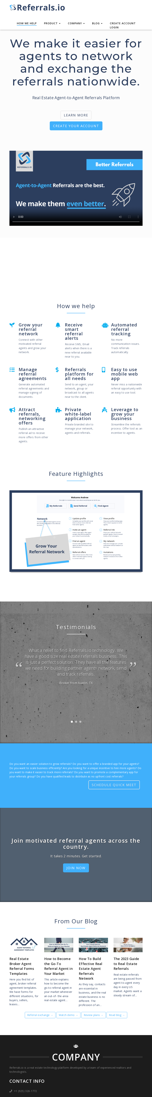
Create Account (123, 23)
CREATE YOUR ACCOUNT (76, 126)
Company (76, 23)
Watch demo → (68, 1013)
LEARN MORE (76, 115)
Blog (97, 23)
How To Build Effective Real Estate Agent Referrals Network (90, 967)
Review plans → (93, 1013)
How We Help (27, 23)
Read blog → (117, 1013)
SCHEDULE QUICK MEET (114, 785)
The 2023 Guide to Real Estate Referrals (126, 962)
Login (114, 27)
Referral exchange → (40, 1013)
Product (52, 23)
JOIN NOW (76, 868)
